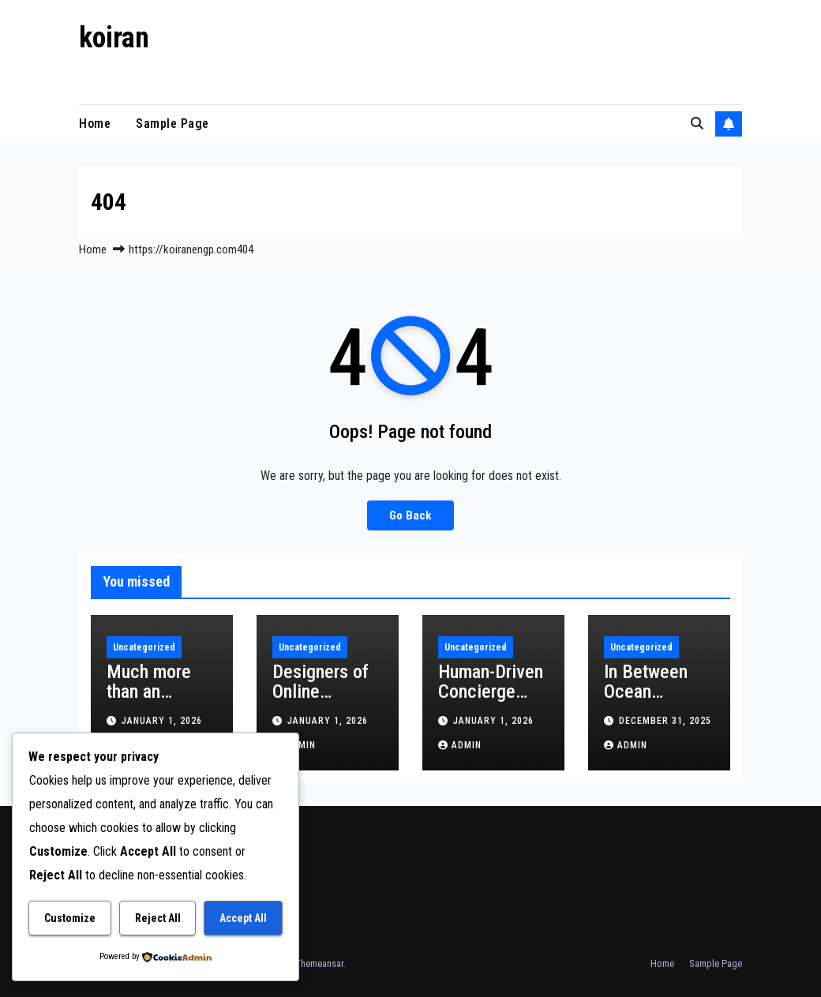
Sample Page (172, 123)
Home (95, 123)
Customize (70, 918)
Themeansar (319, 963)
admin (460, 745)
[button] (697, 123)
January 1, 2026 (162, 720)
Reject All (158, 918)
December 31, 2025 (665, 720)
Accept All (243, 918)
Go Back (410, 515)
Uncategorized (144, 647)
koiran (114, 37)
